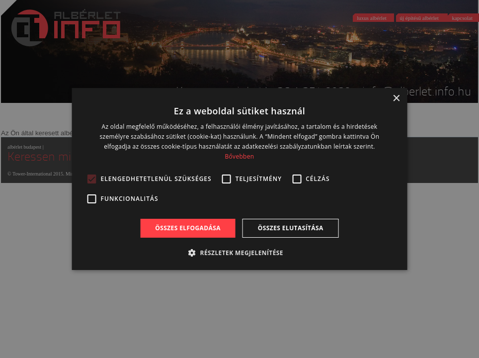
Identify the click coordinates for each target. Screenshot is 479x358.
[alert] (239, 179)
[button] (239, 253)
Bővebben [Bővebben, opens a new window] (239, 156)
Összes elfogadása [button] (188, 228)
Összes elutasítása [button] (290, 228)
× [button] (395, 98)
